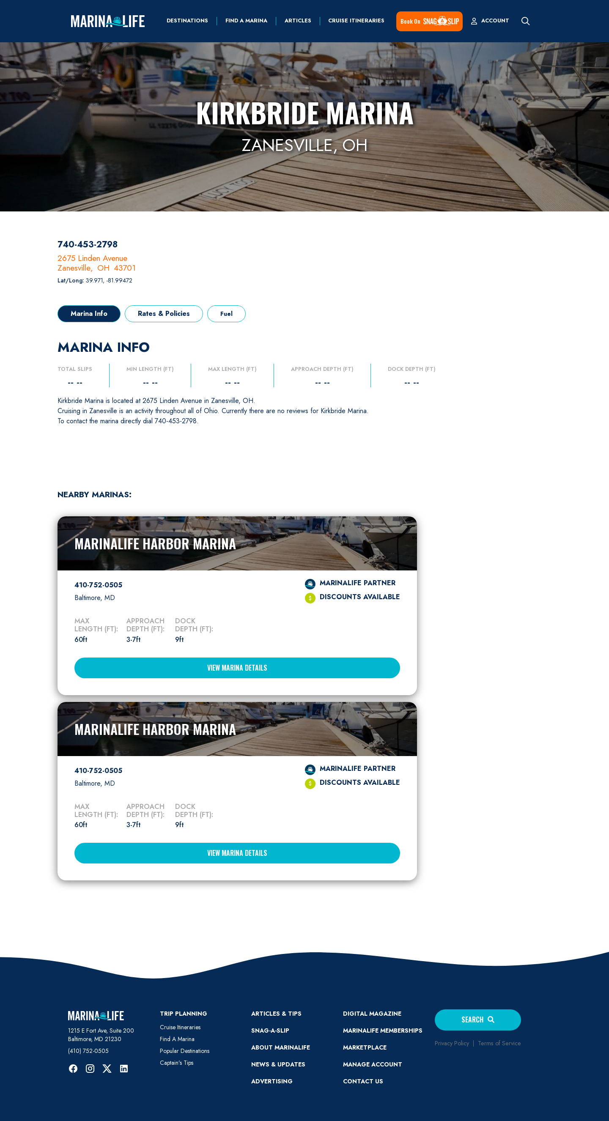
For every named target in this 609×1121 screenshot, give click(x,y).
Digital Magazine (372, 1013)
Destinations (187, 21)
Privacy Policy (452, 1043)
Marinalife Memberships (382, 1030)
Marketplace (365, 1047)
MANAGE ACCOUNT (372, 1064)
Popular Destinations (184, 1051)
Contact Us (363, 1081)
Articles (298, 21)
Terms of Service (499, 1043)
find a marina (246, 21)
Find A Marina (177, 1039)
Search (477, 1019)
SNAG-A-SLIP (270, 1030)
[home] (108, 21)
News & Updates (278, 1064)
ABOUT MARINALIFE (280, 1047)
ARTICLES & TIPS (276, 1013)
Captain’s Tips (176, 1062)
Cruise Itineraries (356, 21)
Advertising (272, 1081)
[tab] (89, 313)
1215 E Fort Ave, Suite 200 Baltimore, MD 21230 (101, 1034)
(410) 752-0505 (88, 1051)
